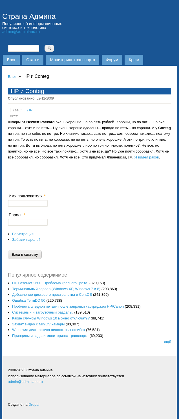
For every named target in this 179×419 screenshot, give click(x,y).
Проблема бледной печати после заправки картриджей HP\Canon (68, 306)
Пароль (17, 215)
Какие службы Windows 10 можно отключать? (51, 318)
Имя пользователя (27, 196)
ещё (167, 341)
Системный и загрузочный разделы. (42, 312)
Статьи (32, 60)
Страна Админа (29, 16)
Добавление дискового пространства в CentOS (52, 294)
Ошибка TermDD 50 (28, 300)
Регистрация (23, 234)
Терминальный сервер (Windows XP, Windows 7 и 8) (56, 289)
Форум (112, 60)
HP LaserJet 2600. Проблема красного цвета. (50, 283)
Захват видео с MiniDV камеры (38, 324)
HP (29, 110)
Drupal (33, 404)
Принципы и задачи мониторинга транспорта (50, 336)
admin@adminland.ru (21, 31)
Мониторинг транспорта (72, 60)
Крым (134, 60)
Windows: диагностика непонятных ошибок (48, 330)
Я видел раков (146, 157)
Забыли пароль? (26, 239)
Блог (11, 60)
